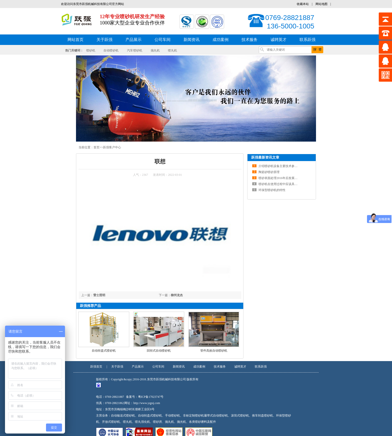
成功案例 (199, 366)
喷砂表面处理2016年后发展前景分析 (282, 178)
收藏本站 (303, 4)
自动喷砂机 (111, 50)
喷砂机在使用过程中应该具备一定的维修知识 (288, 184)
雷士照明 (99, 295)
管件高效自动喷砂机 (213, 350)
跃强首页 (96, 366)
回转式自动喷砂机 (159, 350)
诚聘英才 (240, 366)
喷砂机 (90, 50)
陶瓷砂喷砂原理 (269, 172)
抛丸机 (155, 50)
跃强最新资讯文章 (265, 157)
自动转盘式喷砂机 (104, 350)
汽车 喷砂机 (134, 50)
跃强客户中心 (112, 147)
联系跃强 (261, 366)
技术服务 (220, 366)
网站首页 (76, 39)
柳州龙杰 (177, 295)
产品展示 (138, 366)
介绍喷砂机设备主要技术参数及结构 (282, 166)
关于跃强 (117, 366)
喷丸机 (172, 50)
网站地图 (322, 4)
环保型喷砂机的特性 (272, 190)
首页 (97, 147)
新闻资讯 (179, 366)
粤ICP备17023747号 (151, 397)
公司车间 (158, 366)
